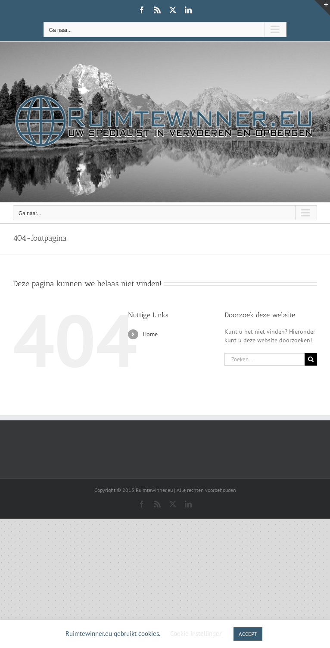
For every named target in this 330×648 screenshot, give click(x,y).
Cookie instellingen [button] (196, 633)
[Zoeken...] (264, 359)
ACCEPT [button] (248, 634)
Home (150, 334)
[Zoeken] (311, 359)
